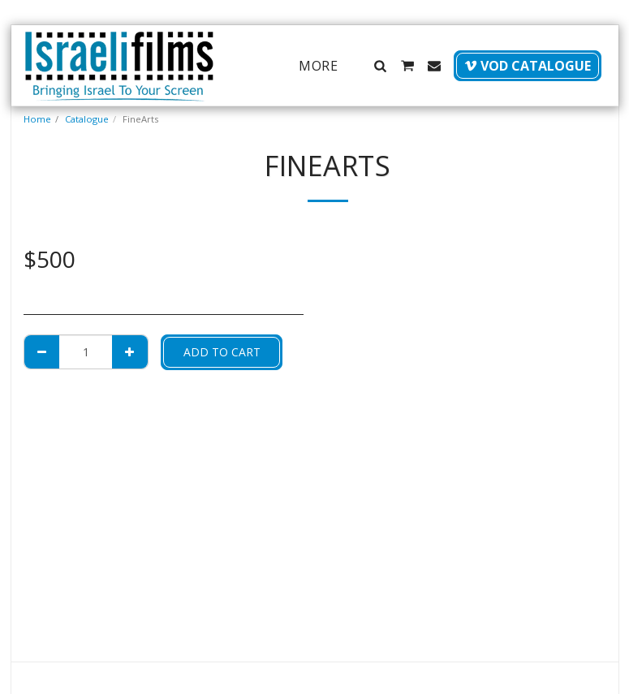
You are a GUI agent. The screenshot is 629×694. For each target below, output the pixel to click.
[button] (380, 65)
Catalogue (87, 119)
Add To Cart (222, 352)
